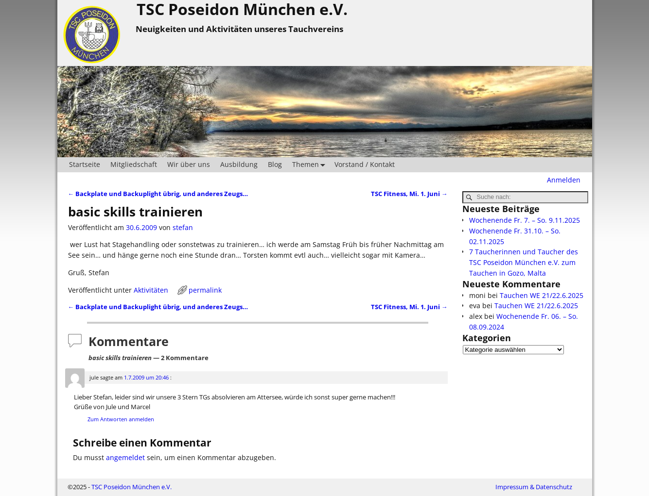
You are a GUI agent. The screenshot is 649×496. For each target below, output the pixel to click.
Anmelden (563, 179)
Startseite (84, 164)
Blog (275, 164)
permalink (205, 290)
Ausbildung (239, 164)
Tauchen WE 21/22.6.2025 (541, 295)
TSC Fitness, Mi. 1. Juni (409, 194)
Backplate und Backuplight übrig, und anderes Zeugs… (158, 194)
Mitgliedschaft (133, 164)
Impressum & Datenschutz (533, 486)
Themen (310, 164)
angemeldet (125, 457)
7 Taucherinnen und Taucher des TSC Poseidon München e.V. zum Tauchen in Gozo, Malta (523, 262)
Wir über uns (188, 164)
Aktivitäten (151, 290)
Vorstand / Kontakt (364, 164)
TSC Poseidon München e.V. (131, 486)
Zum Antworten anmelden (121, 419)
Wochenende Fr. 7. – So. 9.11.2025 (524, 220)
